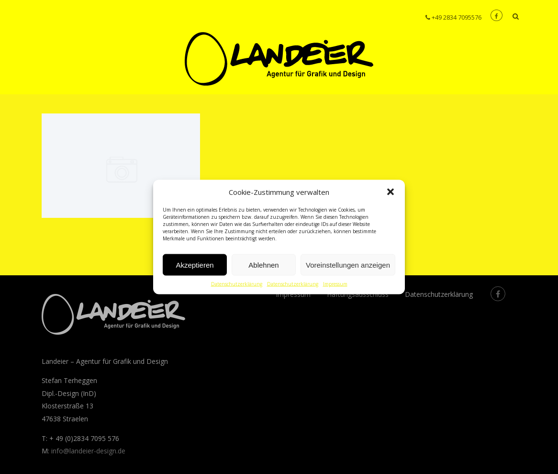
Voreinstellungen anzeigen (348, 264)
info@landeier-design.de (88, 450)
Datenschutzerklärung (236, 284)
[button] (390, 192)
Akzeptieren (194, 264)
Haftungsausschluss (358, 294)
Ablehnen (263, 264)
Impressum (335, 284)
